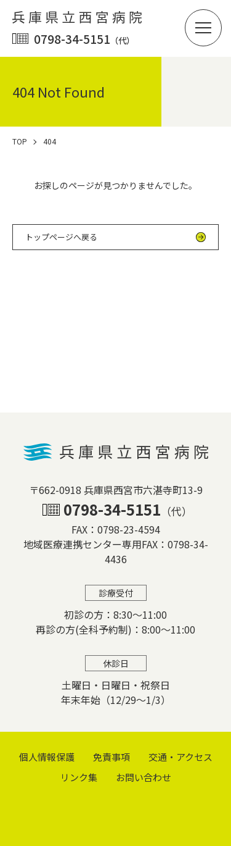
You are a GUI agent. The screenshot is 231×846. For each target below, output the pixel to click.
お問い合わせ (143, 777)
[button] (203, 27)
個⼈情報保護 (47, 756)
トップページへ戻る (61, 237)
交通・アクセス (180, 756)
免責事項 (111, 756)
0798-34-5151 (84, 38)
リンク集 (78, 777)
